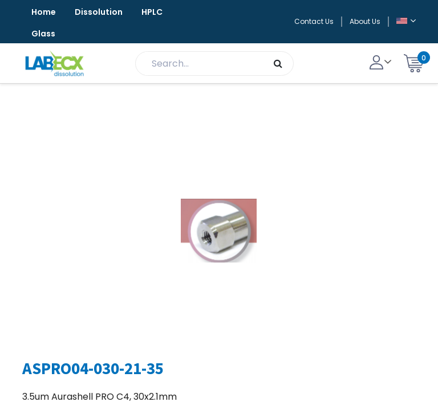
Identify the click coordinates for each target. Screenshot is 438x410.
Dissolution (99, 12)
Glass (43, 33)
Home (43, 12)
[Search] (278, 63)
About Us (365, 21)
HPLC (152, 12)
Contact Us (314, 21)
